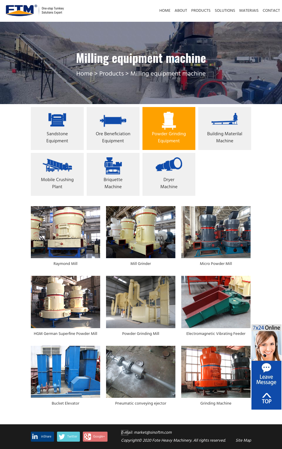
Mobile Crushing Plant (57, 183)
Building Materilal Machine (224, 137)
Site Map (243, 440)
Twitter (72, 436)
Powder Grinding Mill (140, 334)
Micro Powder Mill (216, 264)
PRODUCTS (201, 10)
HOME (165, 10)
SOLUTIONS (225, 10)
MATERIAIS (249, 10)
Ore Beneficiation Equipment (113, 137)
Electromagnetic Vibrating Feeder (215, 334)
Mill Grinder (140, 264)
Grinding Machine (215, 404)
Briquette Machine (113, 183)
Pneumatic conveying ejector (140, 404)
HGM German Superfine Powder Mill (65, 334)
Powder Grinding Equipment (169, 137)
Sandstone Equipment (57, 137)
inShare (46, 436)
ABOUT (180, 10)
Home (84, 74)
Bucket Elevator (65, 404)
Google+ (99, 436)
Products (111, 74)
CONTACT (271, 10)
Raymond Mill (65, 264)
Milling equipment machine (168, 74)
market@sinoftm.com (153, 432)
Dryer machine (168, 183)
